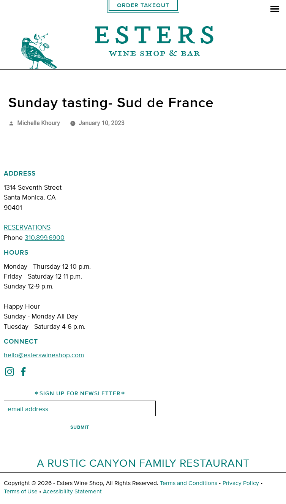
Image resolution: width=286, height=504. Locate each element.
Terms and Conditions (188, 483)
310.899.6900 (45, 237)
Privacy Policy (241, 483)
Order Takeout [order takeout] (143, 5)
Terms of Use (21, 491)
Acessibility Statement (72, 491)
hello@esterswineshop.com (44, 354)
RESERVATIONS (27, 226)
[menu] (275, 10)
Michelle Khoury (38, 123)
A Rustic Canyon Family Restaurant (143, 462)
